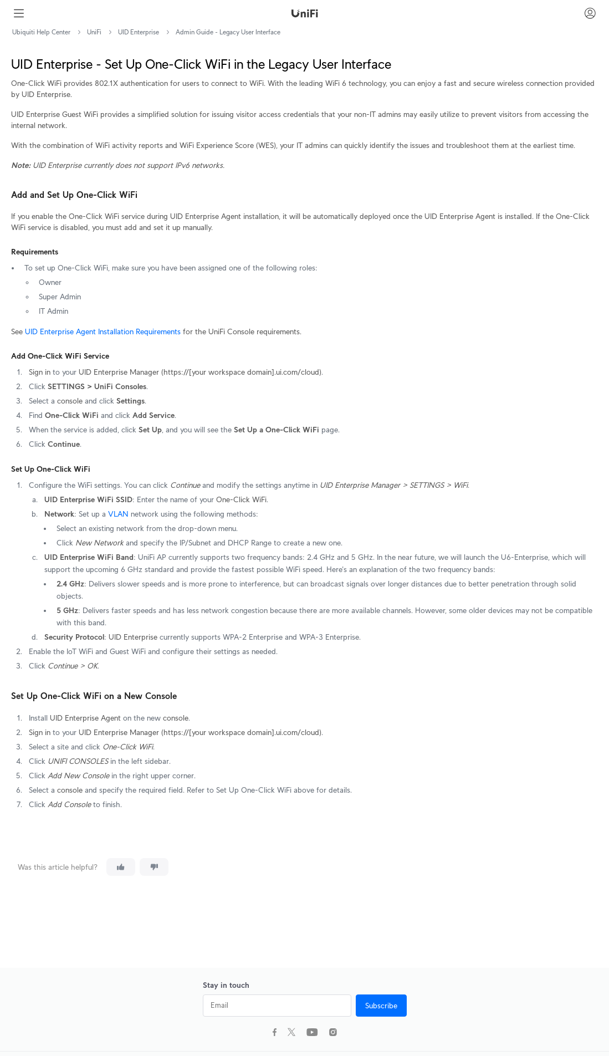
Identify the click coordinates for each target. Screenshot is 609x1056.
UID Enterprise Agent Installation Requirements (103, 331)
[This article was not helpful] (154, 867)
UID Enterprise (138, 31)
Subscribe (381, 1005)
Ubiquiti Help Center (41, 31)
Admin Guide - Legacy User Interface (228, 31)
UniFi (94, 31)
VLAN (118, 513)
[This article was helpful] (120, 867)
